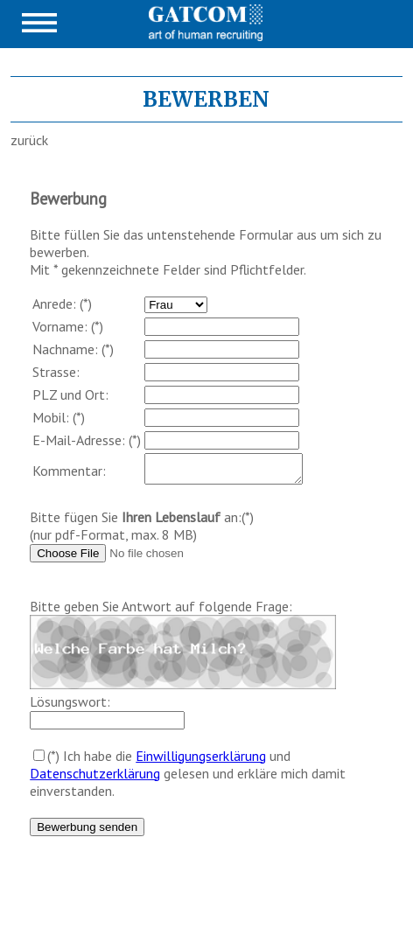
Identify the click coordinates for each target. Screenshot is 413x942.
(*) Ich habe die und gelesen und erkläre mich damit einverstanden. (188, 778)
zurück (29, 140)
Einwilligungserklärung (201, 761)
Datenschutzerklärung (95, 778)
